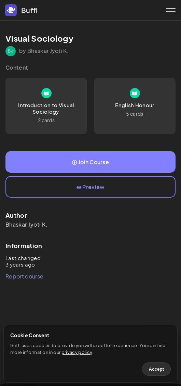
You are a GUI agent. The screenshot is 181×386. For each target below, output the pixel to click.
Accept (156, 369)
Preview (90, 186)
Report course (24, 276)
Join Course (90, 162)
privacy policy (76, 352)
